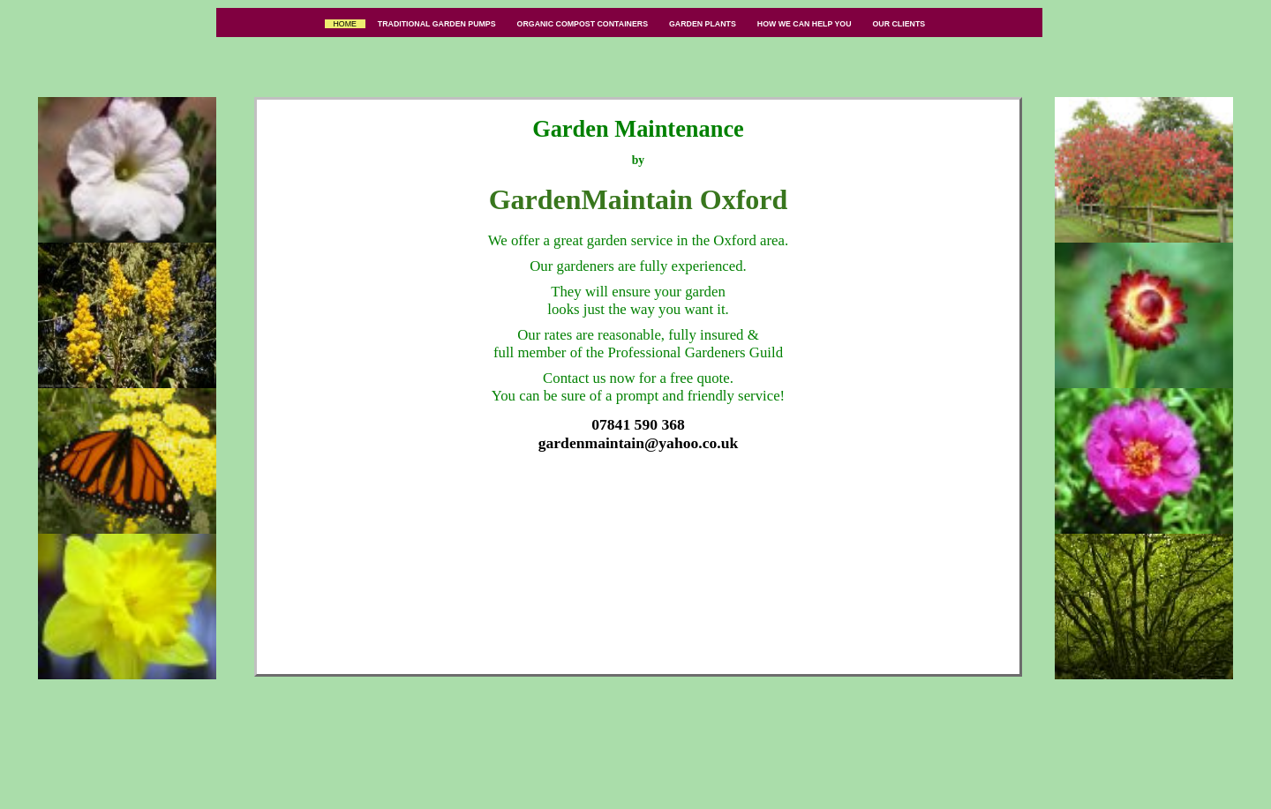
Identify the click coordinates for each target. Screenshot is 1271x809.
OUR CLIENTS (899, 23)
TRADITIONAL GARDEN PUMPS (436, 23)
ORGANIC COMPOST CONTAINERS (582, 23)
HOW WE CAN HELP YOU (804, 23)
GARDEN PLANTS (702, 23)
